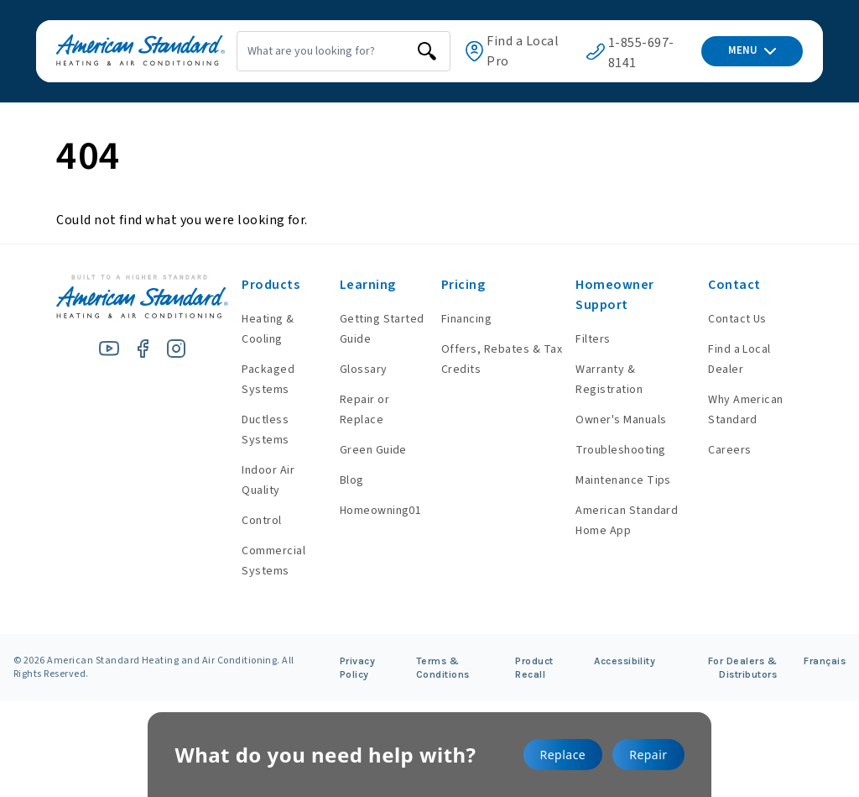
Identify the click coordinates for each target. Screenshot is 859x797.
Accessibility (624, 661)
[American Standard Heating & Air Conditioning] (120, 51)
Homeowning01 (363, 510)
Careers (725, 450)
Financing (452, 319)
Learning (350, 284)
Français (825, 661)
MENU (752, 50)
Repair (648, 755)
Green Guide (355, 450)
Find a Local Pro (513, 51)
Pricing (449, 284)
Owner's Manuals (612, 420)
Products (250, 284)
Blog (334, 480)
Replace (563, 755)
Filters (584, 339)
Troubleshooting (612, 450)
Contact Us (733, 319)
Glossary (346, 369)
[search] (397, 51)
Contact (730, 284)
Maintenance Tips (615, 480)
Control (240, 520)
